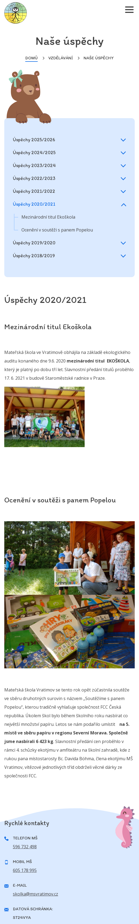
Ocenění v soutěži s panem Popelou (57, 230)
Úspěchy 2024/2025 (69, 152)
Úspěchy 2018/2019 (69, 256)
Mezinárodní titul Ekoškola (48, 217)
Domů (31, 57)
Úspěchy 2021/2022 (69, 191)
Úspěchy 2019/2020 (69, 243)
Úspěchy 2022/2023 (69, 178)
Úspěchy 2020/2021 (69, 204)
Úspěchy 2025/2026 (69, 140)
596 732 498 (25, 847)
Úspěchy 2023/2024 (69, 165)
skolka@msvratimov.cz (35, 894)
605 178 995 (25, 870)
